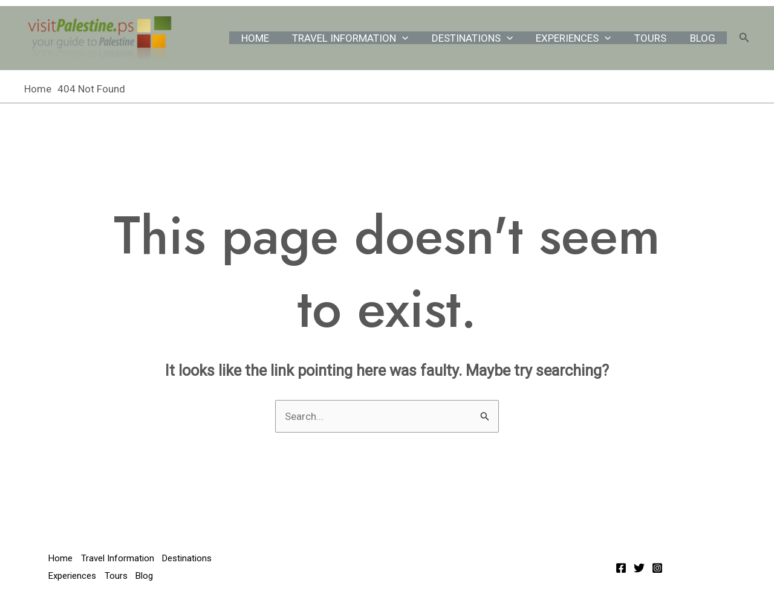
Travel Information (362, 38)
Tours (655, 38)
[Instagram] (657, 567)
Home (270, 38)
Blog (704, 38)
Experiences (580, 38)
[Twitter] (639, 567)
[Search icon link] (744, 38)
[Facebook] (621, 567)
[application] (414, 38)
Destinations (481, 38)
